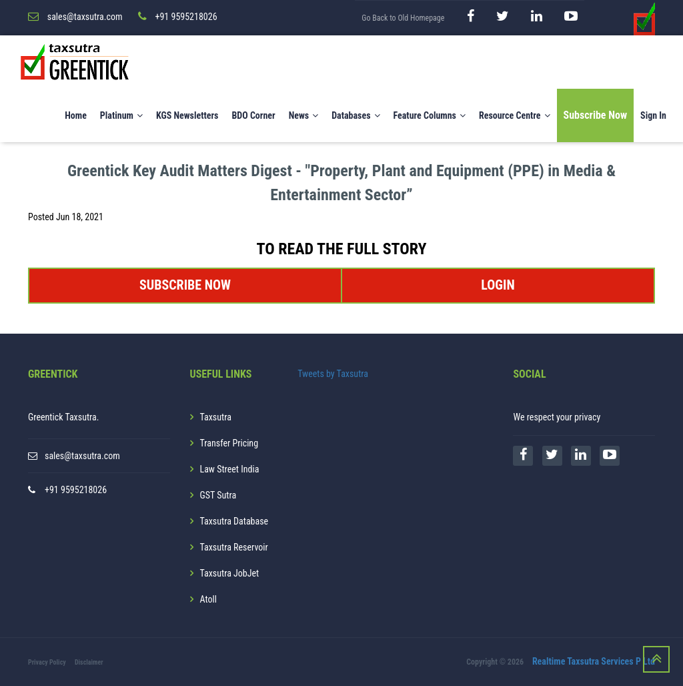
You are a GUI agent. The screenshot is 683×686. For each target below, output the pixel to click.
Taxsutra (215, 417)
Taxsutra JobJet (229, 573)
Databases (355, 115)
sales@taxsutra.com (82, 455)
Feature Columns (430, 115)
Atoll (208, 599)
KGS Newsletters (187, 115)
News (304, 115)
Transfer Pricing (229, 443)
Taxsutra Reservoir (234, 547)
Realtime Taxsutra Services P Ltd (593, 661)
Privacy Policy (47, 662)
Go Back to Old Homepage (403, 18)
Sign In (653, 115)
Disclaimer (89, 662)
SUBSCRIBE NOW (185, 285)
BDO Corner (253, 115)
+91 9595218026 (76, 489)
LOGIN (497, 285)
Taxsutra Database (234, 521)
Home (76, 115)
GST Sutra (218, 495)
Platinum (121, 115)
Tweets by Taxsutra (332, 373)
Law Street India (229, 469)
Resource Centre (514, 115)
